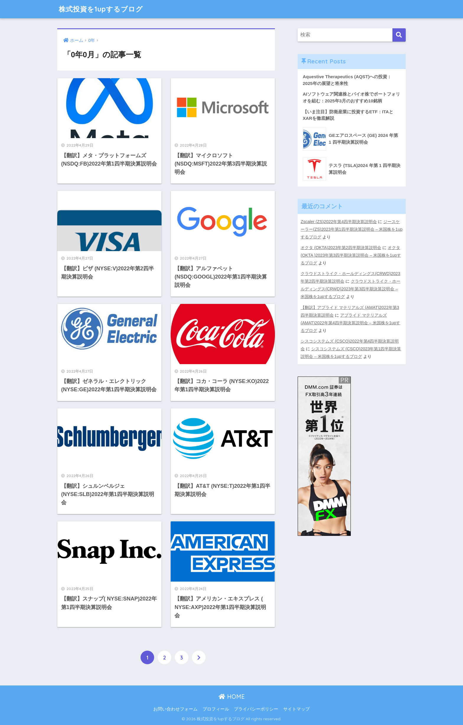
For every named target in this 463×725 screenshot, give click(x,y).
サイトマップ (296, 709)
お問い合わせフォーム (175, 709)
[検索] (399, 35)
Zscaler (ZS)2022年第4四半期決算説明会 (339, 221)
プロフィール (216, 709)
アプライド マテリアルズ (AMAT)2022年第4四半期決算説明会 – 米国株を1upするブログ (350, 323)
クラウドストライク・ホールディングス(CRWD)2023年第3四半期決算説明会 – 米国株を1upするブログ (350, 289)
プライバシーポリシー (256, 709)
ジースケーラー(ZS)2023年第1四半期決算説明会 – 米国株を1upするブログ (351, 229)
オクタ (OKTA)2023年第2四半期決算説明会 (341, 247)
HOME (232, 696)
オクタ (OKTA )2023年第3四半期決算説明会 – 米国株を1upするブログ (351, 255)
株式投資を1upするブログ (101, 9)
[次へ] (199, 657)
